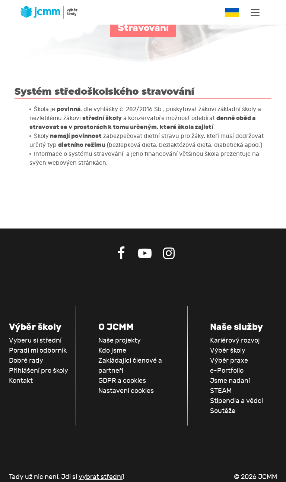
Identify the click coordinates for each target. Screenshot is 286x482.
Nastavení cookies (126, 391)
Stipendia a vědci (236, 401)
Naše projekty (119, 340)
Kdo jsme (112, 351)
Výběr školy (227, 351)
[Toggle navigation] (255, 12)
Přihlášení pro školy (38, 371)
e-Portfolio (227, 371)
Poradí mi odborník (38, 351)
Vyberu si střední (35, 340)
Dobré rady (26, 361)
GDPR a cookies (122, 381)
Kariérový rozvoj (235, 340)
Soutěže (222, 411)
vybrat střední (101, 477)
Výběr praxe (229, 361)
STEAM (221, 391)
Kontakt (21, 381)
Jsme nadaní (230, 381)
